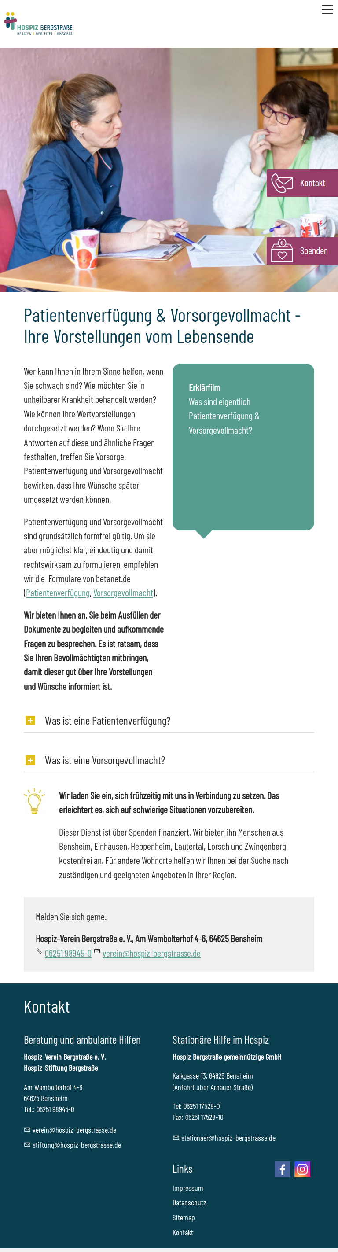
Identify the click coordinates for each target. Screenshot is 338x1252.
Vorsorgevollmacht (123, 592)
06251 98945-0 (68, 952)
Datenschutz (189, 1202)
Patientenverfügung (58, 592)
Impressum (188, 1188)
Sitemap (184, 1217)
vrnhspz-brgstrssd (152, 952)
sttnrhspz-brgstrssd (228, 1137)
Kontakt (183, 1232)
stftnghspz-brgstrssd (77, 1144)
